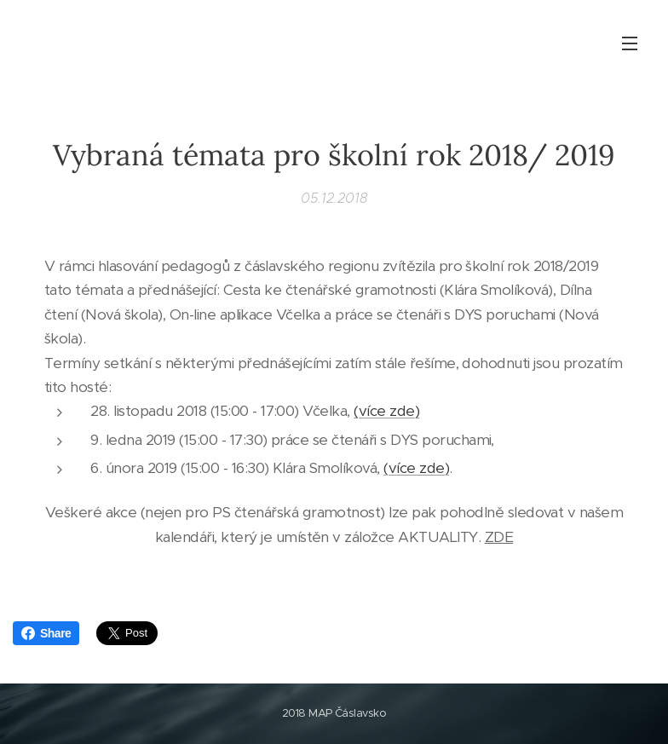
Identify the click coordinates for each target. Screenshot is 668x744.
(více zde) (386, 410)
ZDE (499, 536)
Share (46, 633)
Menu (629, 43)
